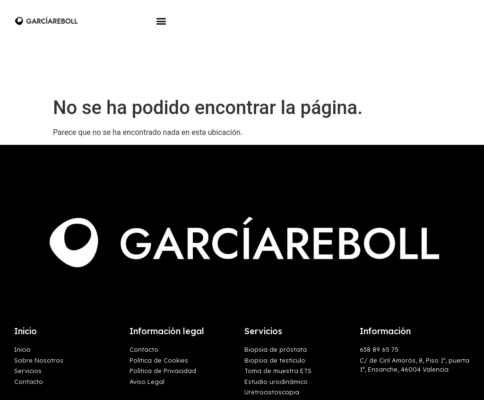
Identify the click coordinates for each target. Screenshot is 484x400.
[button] (161, 20)
